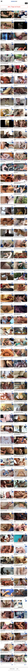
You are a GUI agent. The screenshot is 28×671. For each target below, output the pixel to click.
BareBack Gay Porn (13, 670)
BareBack (14, 1)
